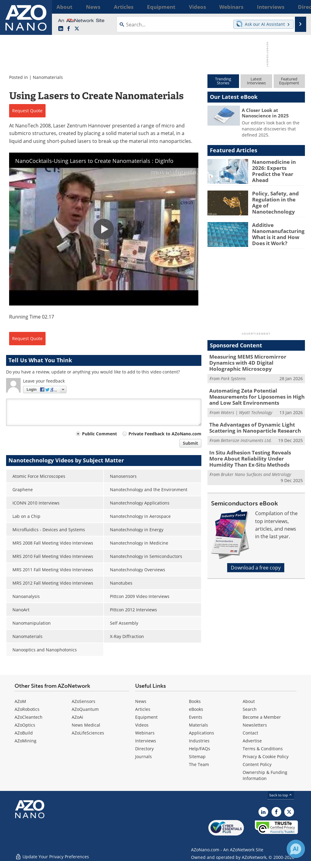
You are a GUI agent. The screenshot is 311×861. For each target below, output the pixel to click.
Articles (142, 709)
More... (297, 7)
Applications (201, 733)
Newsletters (255, 725)
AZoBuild (24, 733)
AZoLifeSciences (88, 733)
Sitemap (197, 756)
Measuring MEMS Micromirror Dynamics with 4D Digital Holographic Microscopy (255, 359)
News (140, 701)
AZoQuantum (85, 709)
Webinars (145, 733)
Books (195, 701)
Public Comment (99, 434)
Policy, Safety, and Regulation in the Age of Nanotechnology (276, 198)
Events (195, 717)
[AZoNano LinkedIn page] (60, 28)
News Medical (86, 725)
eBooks (196, 709)
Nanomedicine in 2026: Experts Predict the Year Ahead (278, 167)
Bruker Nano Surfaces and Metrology (256, 462)
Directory (144, 748)
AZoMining (25, 741)
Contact (250, 733)
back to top (280, 795)
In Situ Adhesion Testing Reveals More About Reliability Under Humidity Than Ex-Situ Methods (254, 447)
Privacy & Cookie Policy (266, 756)
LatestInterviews (256, 81)
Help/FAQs (199, 748)
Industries (199, 741)
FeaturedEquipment (289, 81)
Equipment (146, 717)
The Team (199, 764)
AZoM (20, 701)
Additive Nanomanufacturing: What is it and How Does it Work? (276, 233)
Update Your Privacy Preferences (52, 853)
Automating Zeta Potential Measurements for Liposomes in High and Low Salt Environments (256, 388)
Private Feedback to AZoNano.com (164, 434)
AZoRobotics (27, 709)
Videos (142, 725)
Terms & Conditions (263, 748)
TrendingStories (223, 81)
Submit (190, 443)
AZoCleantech (29, 717)
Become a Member (262, 717)
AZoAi (77, 717)
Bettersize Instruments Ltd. (246, 430)
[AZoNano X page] (76, 28)
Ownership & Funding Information (265, 775)
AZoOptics (25, 725)
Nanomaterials (48, 77)
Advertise (252, 741)
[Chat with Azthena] (296, 849)
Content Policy (257, 764)
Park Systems (233, 371)
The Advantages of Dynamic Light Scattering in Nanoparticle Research (250, 418)
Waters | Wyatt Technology (246, 403)
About (249, 701)
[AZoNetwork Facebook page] (68, 28)
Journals (143, 756)
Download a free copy (256, 555)
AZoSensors (83, 701)
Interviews (145, 741)
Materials (198, 725)
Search (250, 709)
